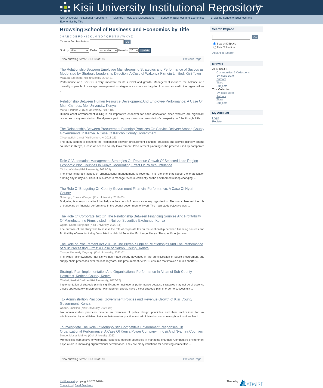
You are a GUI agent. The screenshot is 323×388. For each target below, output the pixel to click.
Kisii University (68, 381)
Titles (219, 82)
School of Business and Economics (182, 17)
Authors (221, 79)
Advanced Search (223, 52)
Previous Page (192, 59)
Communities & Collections (233, 72)
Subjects (221, 86)
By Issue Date (225, 75)
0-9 (62, 36)
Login (259, 5)
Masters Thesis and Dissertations (133, 17)
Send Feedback (84, 385)
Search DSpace (224, 43)
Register (217, 121)
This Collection (224, 47)
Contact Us (66, 385)
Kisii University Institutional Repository (83, 17)
